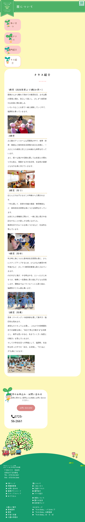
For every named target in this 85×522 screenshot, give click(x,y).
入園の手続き (12, 517)
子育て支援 (11, 515)
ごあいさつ (11, 24)
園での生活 (38, 500)
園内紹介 (11, 50)
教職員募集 (11, 486)
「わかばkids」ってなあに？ (44, 509)
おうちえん (11, 496)
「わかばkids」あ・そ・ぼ (43, 515)
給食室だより (38, 503)
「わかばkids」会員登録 (42, 512)
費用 (8, 512)
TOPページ (10, 483)
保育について (38, 498)
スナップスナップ (13, 493)
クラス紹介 (11, 60)
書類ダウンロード (13, 491)
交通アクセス (11, 38)
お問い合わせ (26, 408)
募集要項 (10, 509)
